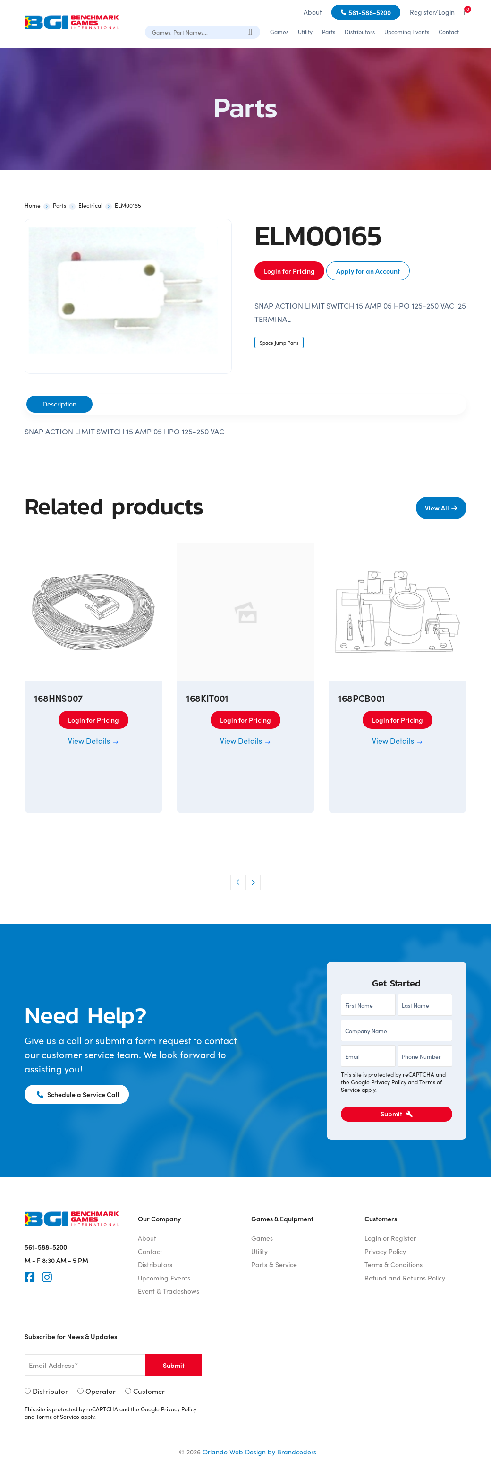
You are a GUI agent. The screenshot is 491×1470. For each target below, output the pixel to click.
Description (59, 403)
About (313, 12)
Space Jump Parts (279, 342)
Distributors (360, 31)
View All (437, 507)
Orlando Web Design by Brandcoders (259, 1451)
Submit (397, 1113)
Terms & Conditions (393, 1264)
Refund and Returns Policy (404, 1277)
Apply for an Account (368, 271)
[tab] (59, 404)
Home (33, 205)
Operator (100, 1391)
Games (279, 31)
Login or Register (390, 1238)
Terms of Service (57, 1416)
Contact (449, 31)
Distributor (50, 1391)
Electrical (90, 205)
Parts (328, 31)
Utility (305, 31)
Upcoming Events (406, 31)
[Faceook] (29, 1277)
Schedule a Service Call (78, 1094)
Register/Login (432, 12)
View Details (93, 740)
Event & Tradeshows (168, 1291)
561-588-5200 (369, 12)
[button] (238, 882)
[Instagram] (47, 1277)
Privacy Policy (388, 1082)
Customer (149, 1391)
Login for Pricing (289, 271)
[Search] (251, 32)
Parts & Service (274, 1264)
